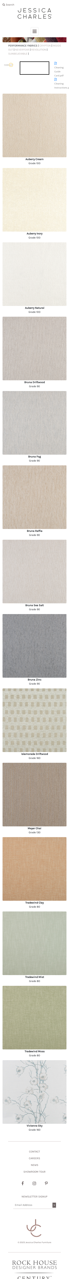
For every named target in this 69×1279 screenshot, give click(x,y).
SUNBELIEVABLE (17, 53)
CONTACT (34, 1151)
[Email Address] (34, 1205)
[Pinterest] (46, 1183)
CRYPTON (45, 45)
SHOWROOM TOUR (34, 1171)
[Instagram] (34, 1183)
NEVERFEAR (22, 49)
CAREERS (34, 1158)
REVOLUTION (38, 49)
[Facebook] (22, 1183)
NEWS (34, 1165)
